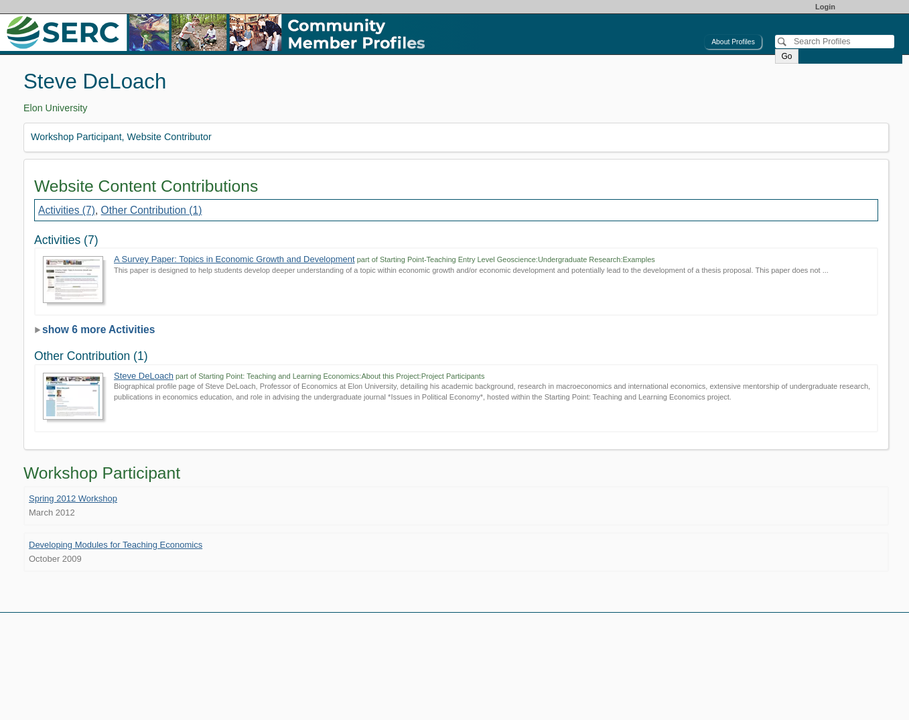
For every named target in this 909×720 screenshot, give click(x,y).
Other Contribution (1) (151, 210)
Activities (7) (66, 210)
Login (825, 7)
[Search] (834, 41)
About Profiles (733, 42)
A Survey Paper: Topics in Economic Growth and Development (234, 259)
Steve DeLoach (143, 376)
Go (786, 56)
